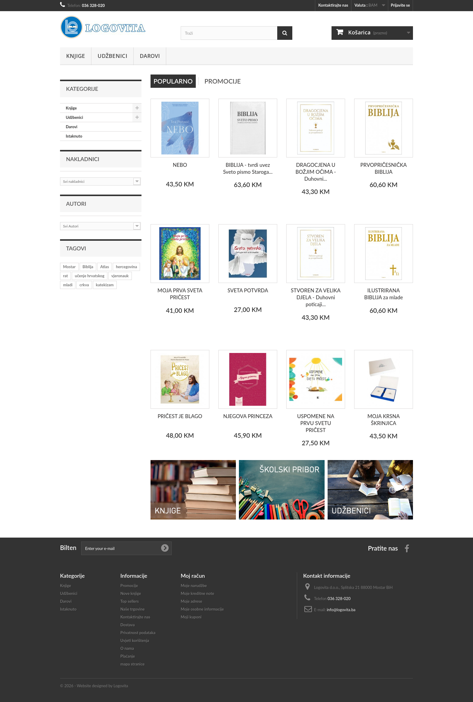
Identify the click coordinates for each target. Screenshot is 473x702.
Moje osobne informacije (202, 609)
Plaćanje (127, 656)
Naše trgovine (132, 609)
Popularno (173, 81)
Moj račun (193, 575)
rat (65, 275)
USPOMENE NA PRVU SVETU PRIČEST (315, 423)
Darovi (150, 55)
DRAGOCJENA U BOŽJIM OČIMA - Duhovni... (315, 172)
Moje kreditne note (197, 593)
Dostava (127, 624)
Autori (76, 203)
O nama (127, 648)
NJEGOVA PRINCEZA (247, 416)
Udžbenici (112, 55)
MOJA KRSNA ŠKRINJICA (383, 419)
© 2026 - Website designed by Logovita (94, 685)
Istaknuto (74, 136)
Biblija (88, 266)
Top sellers (129, 601)
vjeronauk (120, 275)
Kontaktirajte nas (333, 5)
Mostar (69, 266)
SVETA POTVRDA (247, 290)
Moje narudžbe (194, 585)
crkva (84, 284)
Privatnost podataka (137, 632)
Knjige (75, 55)
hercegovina (126, 266)
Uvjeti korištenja (134, 640)
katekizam (105, 284)
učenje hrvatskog (89, 275)
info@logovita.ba (341, 609)
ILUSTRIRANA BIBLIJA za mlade (383, 293)
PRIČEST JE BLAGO (180, 416)
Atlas (104, 266)
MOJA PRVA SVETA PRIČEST (179, 293)
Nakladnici (82, 159)
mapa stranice (132, 664)
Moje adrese (191, 601)
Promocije (223, 81)
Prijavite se (400, 5)
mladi (67, 284)
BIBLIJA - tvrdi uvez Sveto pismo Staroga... (248, 168)
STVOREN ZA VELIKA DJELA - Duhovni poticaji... (316, 297)
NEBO (180, 165)
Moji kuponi (191, 617)
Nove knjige (130, 593)
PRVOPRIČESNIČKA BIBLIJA (383, 168)
